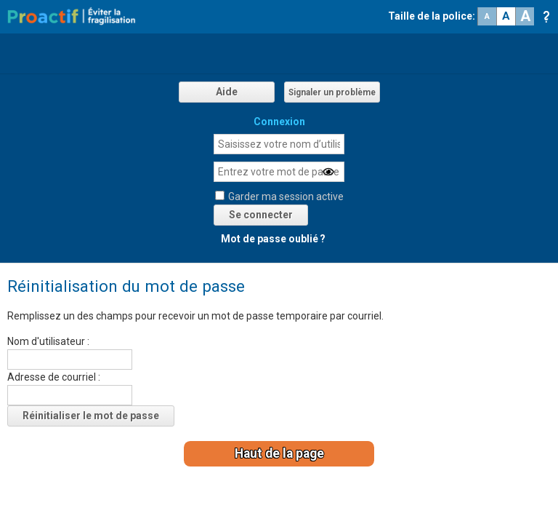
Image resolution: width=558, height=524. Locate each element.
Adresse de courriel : (53, 377)
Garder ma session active (286, 196)
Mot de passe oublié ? (273, 239)
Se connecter (261, 215)
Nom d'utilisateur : (48, 341)
